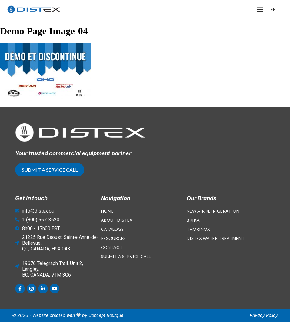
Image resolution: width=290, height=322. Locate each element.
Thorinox (198, 229)
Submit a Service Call (126, 256)
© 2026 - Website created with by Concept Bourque (67, 315)
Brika (193, 220)
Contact (111, 247)
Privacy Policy (264, 315)
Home (107, 210)
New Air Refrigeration (213, 210)
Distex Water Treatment (216, 238)
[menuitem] (273, 9)
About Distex (116, 220)
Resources (113, 238)
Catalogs (112, 229)
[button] (260, 10)
